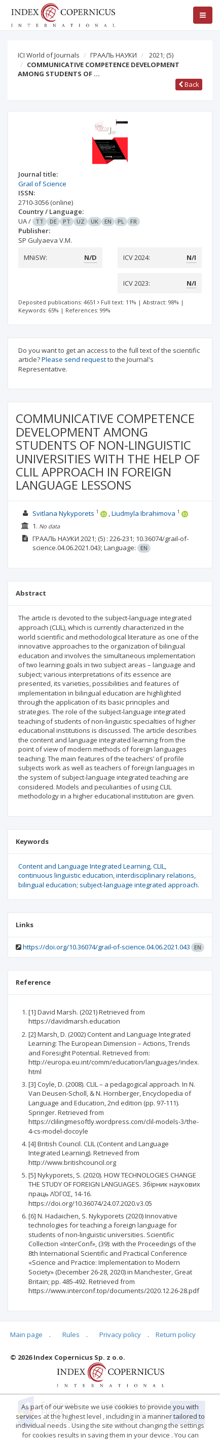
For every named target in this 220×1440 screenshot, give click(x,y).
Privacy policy (120, 1334)
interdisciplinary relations (155, 875)
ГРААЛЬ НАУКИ (113, 55)
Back (188, 84)
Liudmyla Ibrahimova (143, 513)
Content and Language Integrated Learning (84, 866)
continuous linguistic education (65, 875)
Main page (26, 1334)
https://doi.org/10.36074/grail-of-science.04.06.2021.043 (106, 946)
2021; (161, 55)
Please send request (74, 359)
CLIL (159, 866)
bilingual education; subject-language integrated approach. (108, 884)
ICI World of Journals (49, 55)
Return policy (176, 1334)
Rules (71, 1334)
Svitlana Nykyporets (63, 513)
